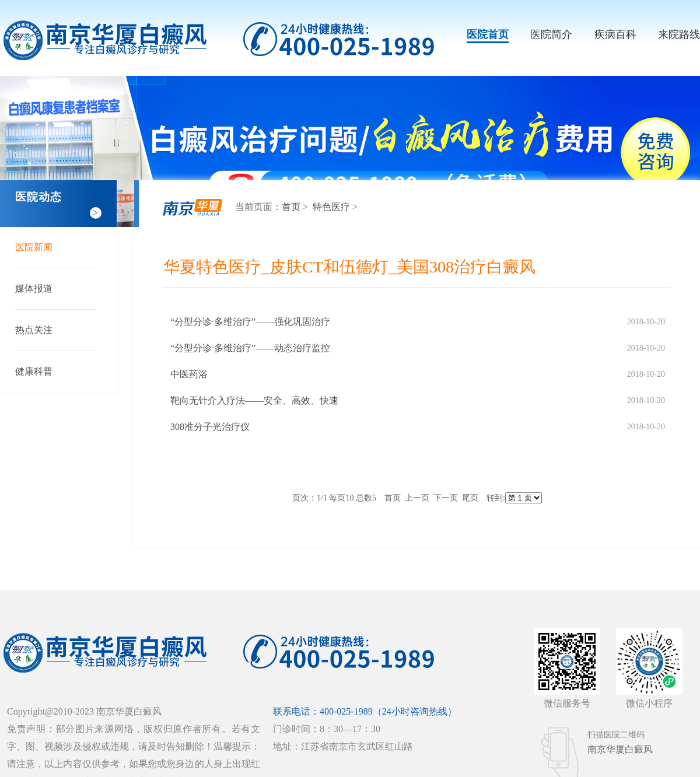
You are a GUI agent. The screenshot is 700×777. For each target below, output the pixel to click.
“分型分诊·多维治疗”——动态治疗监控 (250, 348)
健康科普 (33, 371)
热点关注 (33, 330)
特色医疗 (332, 207)
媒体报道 (33, 288)
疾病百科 (615, 34)
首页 (291, 207)
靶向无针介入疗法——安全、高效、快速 (254, 400)
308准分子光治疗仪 (210, 427)
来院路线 (679, 34)
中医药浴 (189, 374)
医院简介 (551, 34)
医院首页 (488, 34)
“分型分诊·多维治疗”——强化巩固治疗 (250, 322)
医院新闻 (33, 247)
